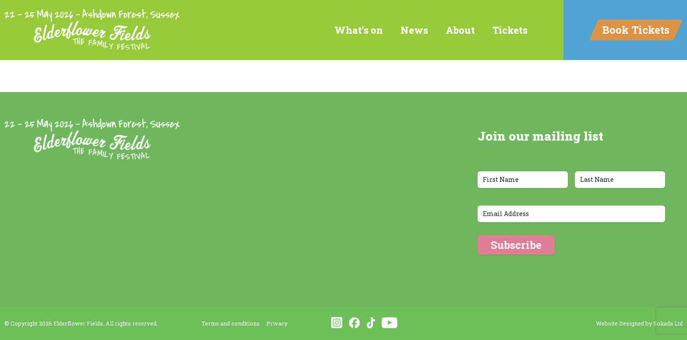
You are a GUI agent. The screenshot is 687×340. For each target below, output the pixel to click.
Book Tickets (635, 30)
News (414, 30)
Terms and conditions (231, 323)
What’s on (358, 30)
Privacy (276, 323)
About (460, 30)
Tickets (510, 30)
